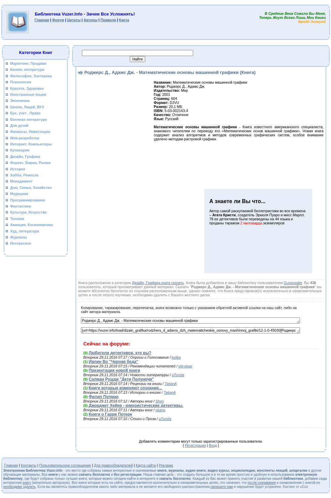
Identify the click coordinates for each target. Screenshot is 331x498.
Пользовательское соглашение (65, 465)
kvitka (176, 357)
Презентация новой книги (114, 370)
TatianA (171, 384)
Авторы (90, 20)
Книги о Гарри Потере (110, 414)
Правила (108, 20)
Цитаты (74, 20)
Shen (159, 401)
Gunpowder (293, 283)
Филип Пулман (104, 396)
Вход (213, 445)
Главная (41, 20)
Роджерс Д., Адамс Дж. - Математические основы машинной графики (190, 320)
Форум (58, 20)
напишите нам (222, 487)
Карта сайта (146, 465)
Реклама (166, 465)
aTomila (178, 375)
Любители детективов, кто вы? (120, 353)
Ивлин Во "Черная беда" (113, 361)
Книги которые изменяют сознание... (125, 388)
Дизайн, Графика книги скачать (158, 283)
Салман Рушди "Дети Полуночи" (121, 379)
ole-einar (185, 366)
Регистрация (195, 445)
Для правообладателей (113, 465)
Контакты (28, 465)
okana (160, 410)
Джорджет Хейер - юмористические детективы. (136, 405)
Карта (124, 20)
